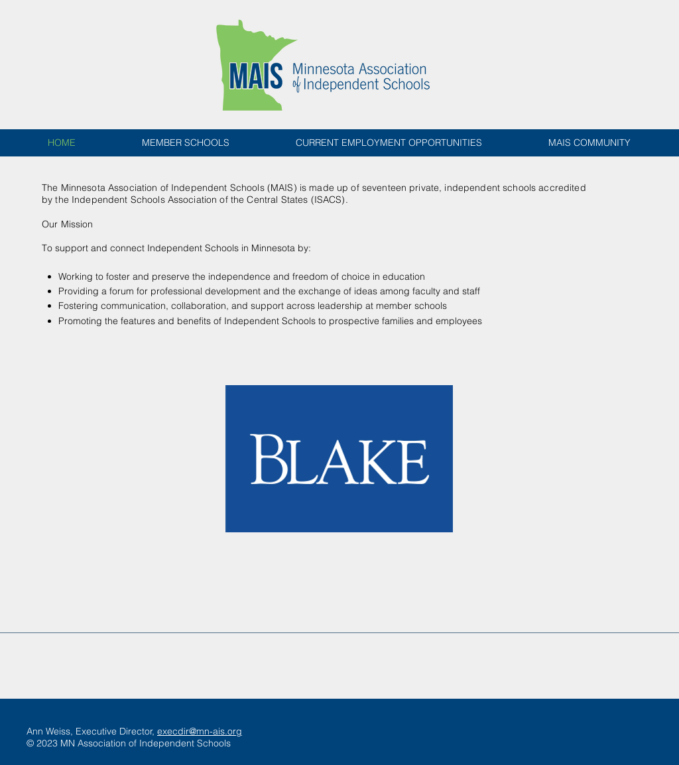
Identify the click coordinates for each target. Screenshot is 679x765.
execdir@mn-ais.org (199, 731)
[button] (339, 458)
